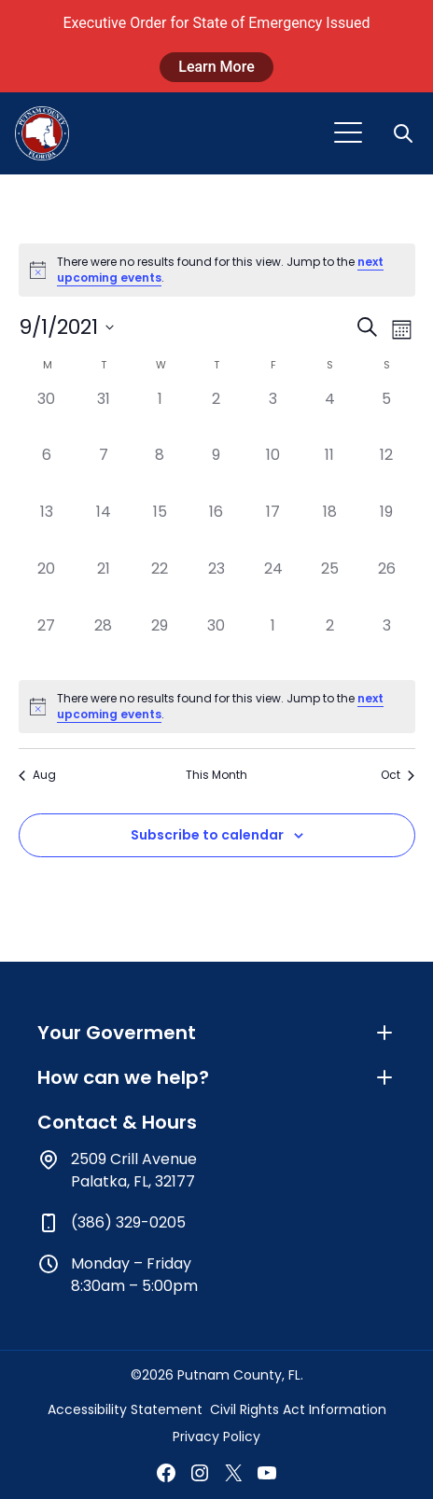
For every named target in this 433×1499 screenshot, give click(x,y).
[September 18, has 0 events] (329, 529)
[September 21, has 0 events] (103, 586)
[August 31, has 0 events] (103, 416)
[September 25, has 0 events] (329, 586)
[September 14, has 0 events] (103, 529)
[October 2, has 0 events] (329, 643)
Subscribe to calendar (207, 835)
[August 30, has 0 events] (47, 416)
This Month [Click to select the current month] (216, 775)
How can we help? (216, 1077)
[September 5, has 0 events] (386, 416)
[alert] (217, 270)
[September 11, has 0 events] (329, 472)
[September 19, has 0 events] (386, 529)
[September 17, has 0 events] (272, 529)
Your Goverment (216, 1033)
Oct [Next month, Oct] (397, 775)
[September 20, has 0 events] (47, 586)
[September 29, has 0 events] (160, 643)
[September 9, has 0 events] (217, 472)
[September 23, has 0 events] (217, 586)
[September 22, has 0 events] (160, 586)
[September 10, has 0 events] (272, 472)
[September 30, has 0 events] (217, 643)
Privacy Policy (216, 1436)
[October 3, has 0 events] (386, 643)
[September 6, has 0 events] (47, 472)
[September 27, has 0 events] (47, 643)
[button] (405, 133)
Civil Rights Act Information (298, 1409)
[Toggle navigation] (348, 133)
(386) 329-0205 (128, 1222)
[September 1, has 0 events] (160, 416)
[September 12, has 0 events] (386, 472)
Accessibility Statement (125, 1409)
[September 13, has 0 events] (47, 529)
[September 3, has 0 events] (272, 416)
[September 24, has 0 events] (272, 586)
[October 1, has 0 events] (272, 643)
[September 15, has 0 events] (160, 529)
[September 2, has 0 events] (217, 416)
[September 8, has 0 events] (160, 472)
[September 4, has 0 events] (329, 416)
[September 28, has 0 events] (103, 643)
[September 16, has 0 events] (217, 529)
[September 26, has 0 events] (386, 586)
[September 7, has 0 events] (103, 472)
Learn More (216, 67)
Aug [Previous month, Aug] (37, 775)
